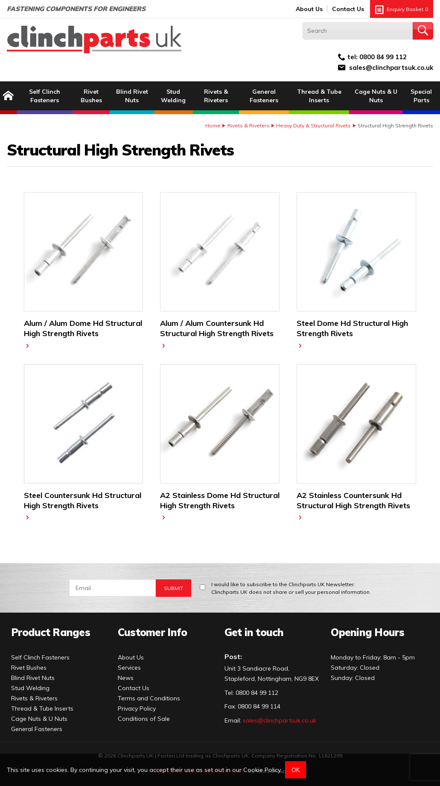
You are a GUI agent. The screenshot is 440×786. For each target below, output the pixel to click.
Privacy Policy (137, 708)
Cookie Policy (261, 770)
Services (129, 667)
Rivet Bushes (91, 96)
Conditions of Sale (144, 719)
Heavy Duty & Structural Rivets (313, 125)
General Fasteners (264, 96)
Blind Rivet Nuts (132, 96)
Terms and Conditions (149, 698)
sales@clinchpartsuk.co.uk (391, 67)
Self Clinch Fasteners (44, 96)
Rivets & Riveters (216, 96)
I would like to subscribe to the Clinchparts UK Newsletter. (291, 588)
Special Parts (421, 96)
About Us (309, 9)
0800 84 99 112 (383, 57)
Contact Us (348, 9)
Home (213, 125)
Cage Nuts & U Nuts (376, 96)
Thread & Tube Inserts (319, 96)
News (126, 678)
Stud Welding (173, 96)
